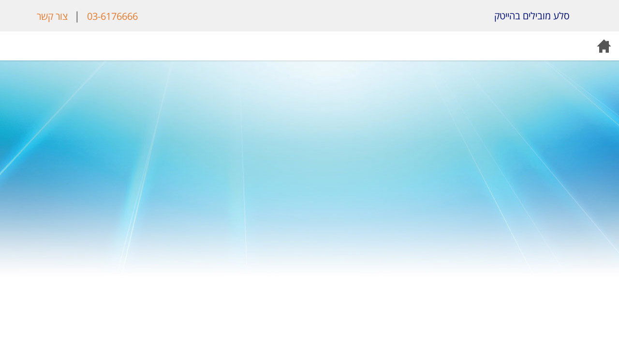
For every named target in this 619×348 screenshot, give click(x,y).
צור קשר (52, 16)
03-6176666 (112, 16)
